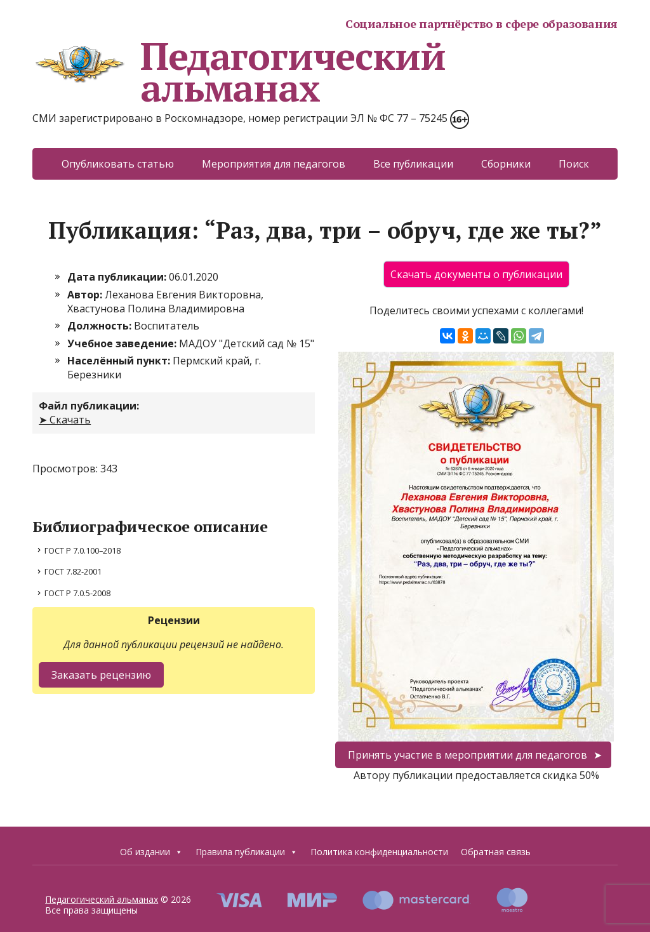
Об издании (151, 852)
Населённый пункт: (120, 361)
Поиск (574, 164)
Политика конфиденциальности (379, 852)
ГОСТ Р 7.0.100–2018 (82, 550)
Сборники (506, 164)
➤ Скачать (65, 420)
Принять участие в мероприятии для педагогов (467, 755)
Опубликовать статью (118, 164)
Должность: (100, 326)
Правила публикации (247, 852)
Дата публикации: (118, 277)
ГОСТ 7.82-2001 (73, 571)
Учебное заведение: (123, 343)
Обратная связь (496, 852)
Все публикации (413, 164)
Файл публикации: (89, 406)
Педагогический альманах (238, 71)
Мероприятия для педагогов (273, 164)
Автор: (86, 295)
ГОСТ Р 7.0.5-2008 (77, 593)
